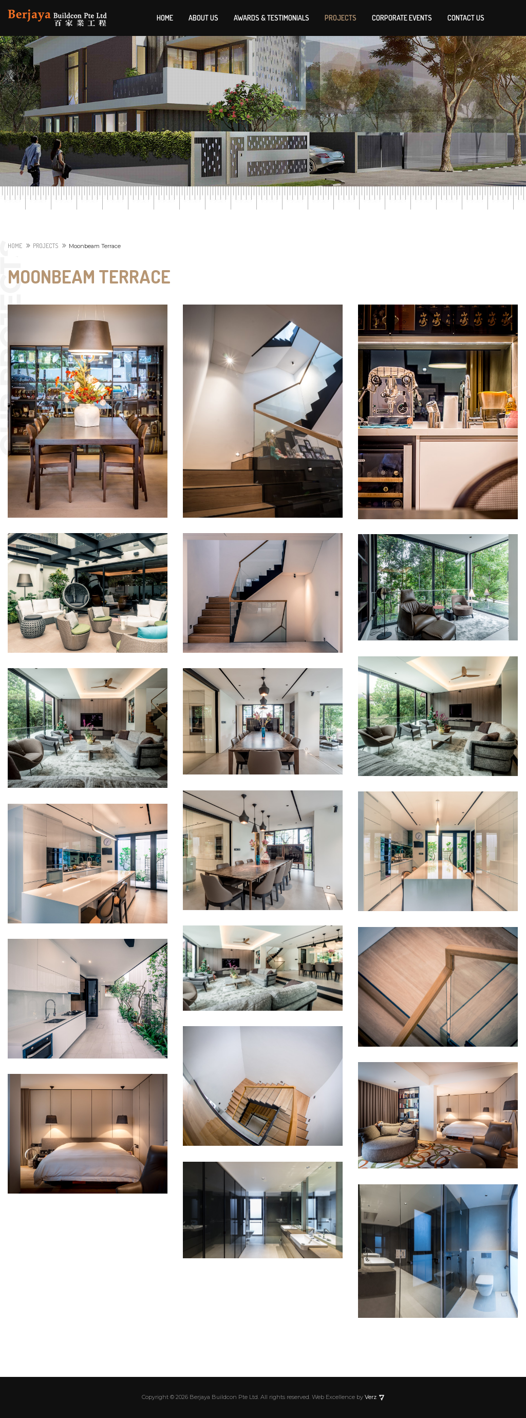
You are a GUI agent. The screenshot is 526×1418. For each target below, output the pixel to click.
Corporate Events (402, 17)
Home (165, 17)
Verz (370, 1397)
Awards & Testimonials (271, 17)
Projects (340, 17)
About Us (203, 17)
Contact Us (465, 17)
